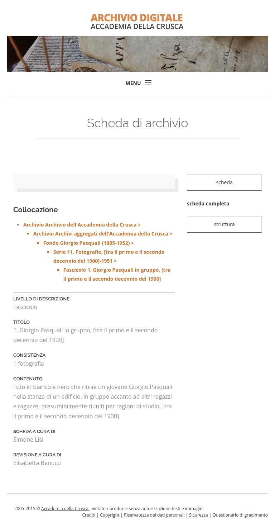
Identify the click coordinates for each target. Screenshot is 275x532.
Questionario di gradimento (240, 515)
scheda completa (208, 203)
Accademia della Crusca (65, 508)
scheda (224, 182)
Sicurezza (198, 515)
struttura (224, 224)
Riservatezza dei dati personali (154, 515)
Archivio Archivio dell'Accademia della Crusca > (99, 252)
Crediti (88, 515)
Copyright (109, 515)
